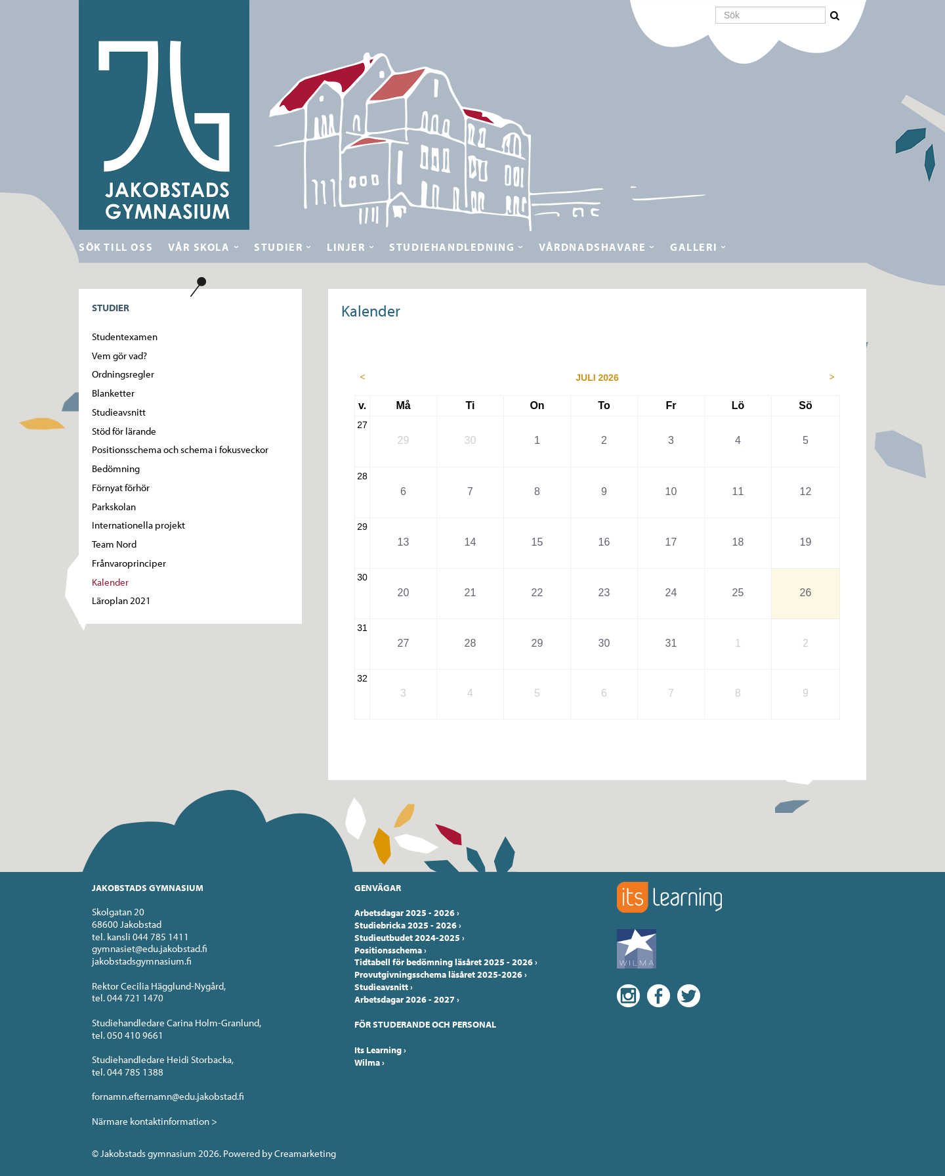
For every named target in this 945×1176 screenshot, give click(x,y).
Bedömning (116, 468)
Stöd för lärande (124, 431)
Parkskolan (114, 506)
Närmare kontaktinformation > (154, 1121)
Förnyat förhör (121, 487)
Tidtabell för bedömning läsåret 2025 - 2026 (445, 962)
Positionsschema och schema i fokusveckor (180, 449)
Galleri (693, 246)
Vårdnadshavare (592, 246)
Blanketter (113, 393)
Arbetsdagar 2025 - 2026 (406, 913)
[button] (836, 16)
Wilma (369, 1062)
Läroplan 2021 (121, 600)
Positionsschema (390, 950)
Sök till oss (116, 246)
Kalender (110, 582)
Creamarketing (305, 1153)
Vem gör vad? (119, 355)
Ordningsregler (123, 374)
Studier (278, 246)
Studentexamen (125, 336)
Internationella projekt (138, 525)
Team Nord (114, 544)
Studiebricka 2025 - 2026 (407, 925)
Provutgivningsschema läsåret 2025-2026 (440, 974)
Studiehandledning (451, 246)
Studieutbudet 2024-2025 (409, 938)
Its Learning (380, 1050)
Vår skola (199, 246)
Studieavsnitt (119, 412)
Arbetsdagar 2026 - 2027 (406, 999)
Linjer (346, 246)
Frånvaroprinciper (129, 563)
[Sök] (770, 15)
